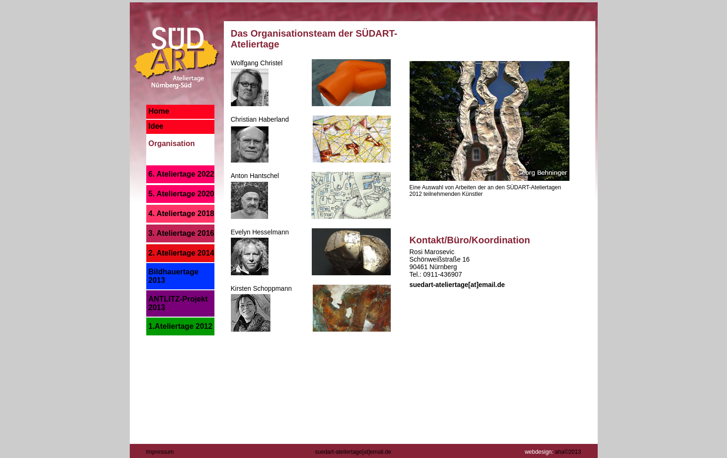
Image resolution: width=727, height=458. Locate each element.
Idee (156, 126)
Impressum (160, 452)
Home (159, 111)
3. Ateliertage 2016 (181, 233)
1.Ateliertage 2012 (181, 326)
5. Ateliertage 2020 (181, 194)
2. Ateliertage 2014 (181, 253)
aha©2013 (568, 452)
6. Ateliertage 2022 (181, 174)
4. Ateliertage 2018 (181, 213)
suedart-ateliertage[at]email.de (457, 284)
